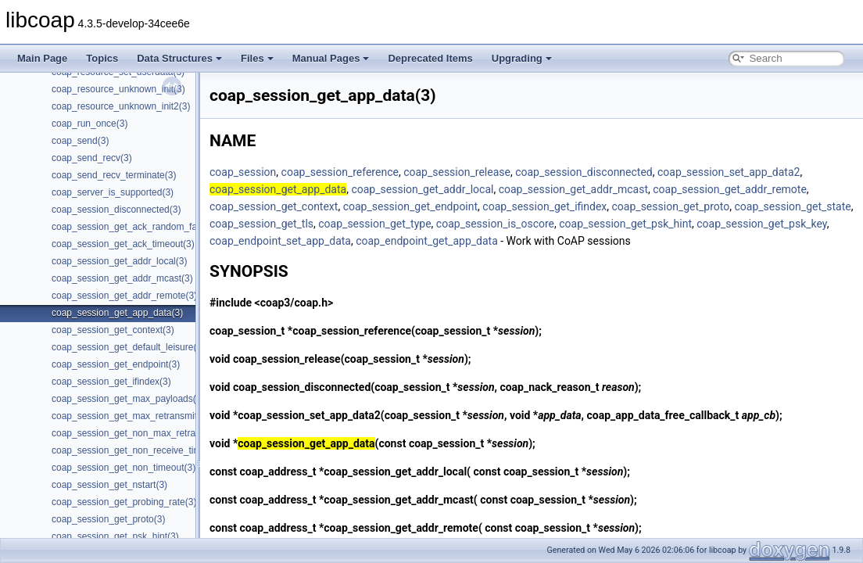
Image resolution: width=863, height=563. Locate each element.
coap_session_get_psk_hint (625, 223)
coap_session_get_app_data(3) (117, 312)
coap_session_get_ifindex (544, 206)
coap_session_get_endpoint (410, 206)
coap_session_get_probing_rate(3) (124, 502)
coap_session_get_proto (671, 206)
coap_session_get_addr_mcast (573, 189)
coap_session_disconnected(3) (116, 209)
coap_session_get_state (792, 206)
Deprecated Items (430, 58)
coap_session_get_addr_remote (730, 189)
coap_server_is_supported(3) (113, 192)
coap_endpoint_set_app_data (280, 241)
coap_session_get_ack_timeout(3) (123, 243)
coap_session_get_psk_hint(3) (115, 536)
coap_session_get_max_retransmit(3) (130, 416)
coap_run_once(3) (89, 123)
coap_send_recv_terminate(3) (114, 175)
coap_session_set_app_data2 (728, 172)
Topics (102, 58)
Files (257, 58)
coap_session (242, 172)
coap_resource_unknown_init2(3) (121, 106)
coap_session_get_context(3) (113, 330)
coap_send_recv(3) (92, 157)
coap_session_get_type (374, 223)
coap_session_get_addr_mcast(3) (122, 278)
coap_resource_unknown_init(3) (118, 89)
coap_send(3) (80, 140)
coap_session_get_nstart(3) (109, 484)
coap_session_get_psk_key (761, 223)
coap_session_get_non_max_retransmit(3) (140, 433)
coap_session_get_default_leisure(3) (128, 347)
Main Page (42, 58)
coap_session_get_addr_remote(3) (124, 295)
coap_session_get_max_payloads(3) (128, 398)
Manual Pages (331, 58)
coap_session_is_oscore (495, 223)
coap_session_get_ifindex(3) (111, 381)
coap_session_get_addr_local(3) (119, 261)
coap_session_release (456, 172)
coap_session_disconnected (584, 172)
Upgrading (522, 58)
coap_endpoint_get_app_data (427, 241)
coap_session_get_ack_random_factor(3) (138, 226)
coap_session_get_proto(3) (108, 519)
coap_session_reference (340, 172)
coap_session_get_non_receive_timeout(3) (141, 450)
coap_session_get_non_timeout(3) (123, 467)
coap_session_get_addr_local (422, 189)
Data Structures (179, 58)
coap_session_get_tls (261, 223)
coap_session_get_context (273, 206)
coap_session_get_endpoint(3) (116, 364)
